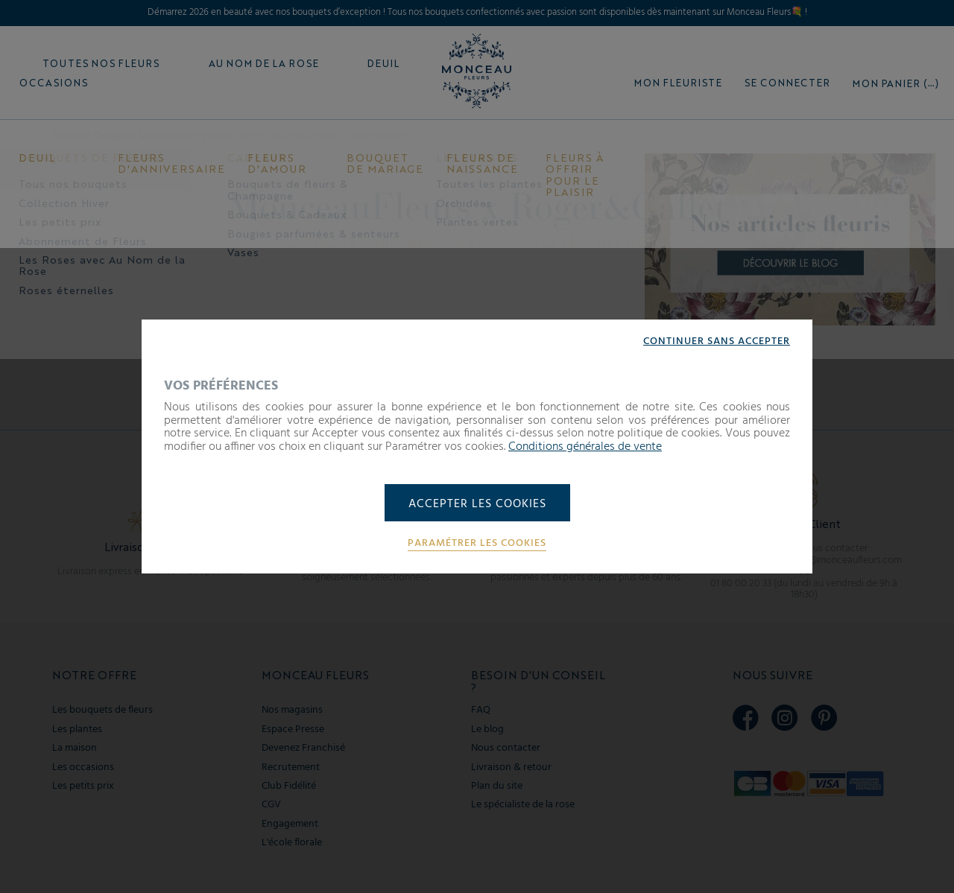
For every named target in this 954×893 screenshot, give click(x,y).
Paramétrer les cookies (477, 543)
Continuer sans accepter (716, 341)
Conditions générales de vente (585, 447)
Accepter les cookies (477, 504)
